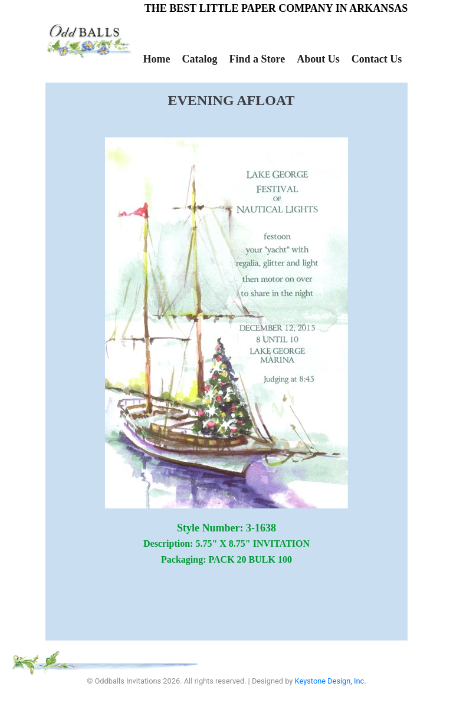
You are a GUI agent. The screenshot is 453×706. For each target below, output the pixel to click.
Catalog (199, 59)
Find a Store (257, 59)
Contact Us (377, 59)
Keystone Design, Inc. (330, 681)
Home (156, 59)
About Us (318, 59)
